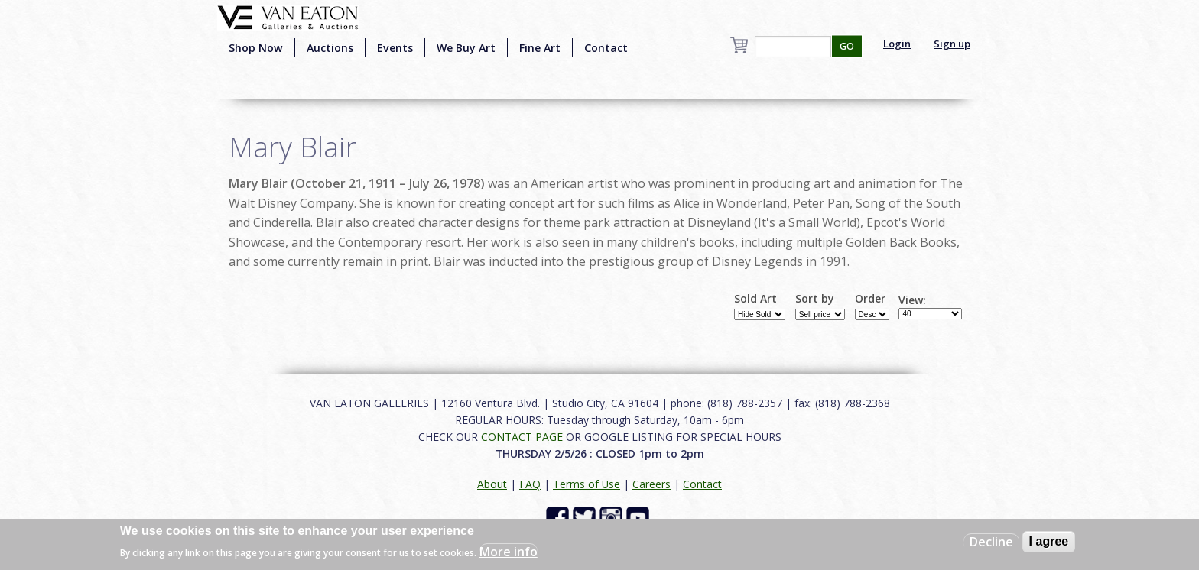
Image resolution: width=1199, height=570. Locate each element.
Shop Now (256, 47)
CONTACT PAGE (522, 436)
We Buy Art (466, 47)
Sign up (952, 43)
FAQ (530, 484)
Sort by (814, 298)
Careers (651, 484)
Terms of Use (586, 484)
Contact (606, 47)
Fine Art (540, 47)
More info (508, 551)
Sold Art (755, 298)
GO (847, 46)
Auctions (330, 47)
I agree (1049, 541)
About (492, 484)
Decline (991, 541)
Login (897, 43)
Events (395, 47)
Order (870, 298)
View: (912, 300)
